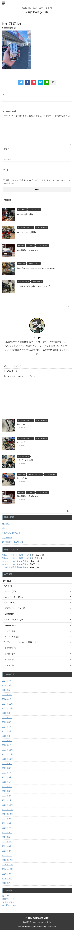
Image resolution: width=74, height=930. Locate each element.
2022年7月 (7, 773)
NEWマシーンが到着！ (27, 232)
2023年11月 (7, 704)
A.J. (36, 558)
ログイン (6, 896)
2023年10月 (7, 708)
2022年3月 (7, 791)
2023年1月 (7, 745)
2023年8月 (7, 713)
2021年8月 (7, 823)
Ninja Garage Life (37, 12)
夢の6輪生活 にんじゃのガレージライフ (37, 922)
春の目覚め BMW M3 (27, 250)
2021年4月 (7, 842)
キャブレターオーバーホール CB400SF (35, 268)
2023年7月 (7, 718)
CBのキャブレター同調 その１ (16, 555)
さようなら (22, 478)
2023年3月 (7, 736)
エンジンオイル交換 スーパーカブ (33, 286)
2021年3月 (7, 846)
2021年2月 (7, 851)
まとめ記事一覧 (10, 371)
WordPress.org (9, 905)
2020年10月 (7, 869)
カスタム (21, 424)
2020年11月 (7, 865)
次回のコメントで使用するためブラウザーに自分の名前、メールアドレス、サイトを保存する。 (36, 181)
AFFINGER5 (51, 926)
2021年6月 (7, 832)
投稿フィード (8, 899)
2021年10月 (7, 814)
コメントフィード (10, 902)
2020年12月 (7, 860)
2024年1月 (7, 699)
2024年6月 (7, 685)
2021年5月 (7, 837)
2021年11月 (7, 809)
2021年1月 (7, 855)
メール (7, 159)
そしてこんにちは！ (26, 460)
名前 (6, 149)
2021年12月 (7, 805)
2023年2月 (7, 741)
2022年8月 (7, 768)
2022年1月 (7, 800)
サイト (6, 170)
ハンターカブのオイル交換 (14, 561)
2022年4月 (7, 786)
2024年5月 (7, 690)
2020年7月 (7, 883)
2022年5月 (7, 782)
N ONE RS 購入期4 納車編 (14, 567)
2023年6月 (7, 722)
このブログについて (12, 366)
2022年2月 (7, 796)
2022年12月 (7, 750)
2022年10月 (7, 759)
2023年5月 (7, 727)
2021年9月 (7, 819)
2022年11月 (7, 754)
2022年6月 (7, 777)
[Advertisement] (37, 398)
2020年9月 (7, 874)
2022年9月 (7, 764)
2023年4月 (7, 731)
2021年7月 (7, 828)
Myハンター (22, 442)
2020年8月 (7, 878)
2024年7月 (7, 681)
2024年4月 (7, 695)
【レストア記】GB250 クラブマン (19, 376)
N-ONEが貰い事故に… (27, 214)
